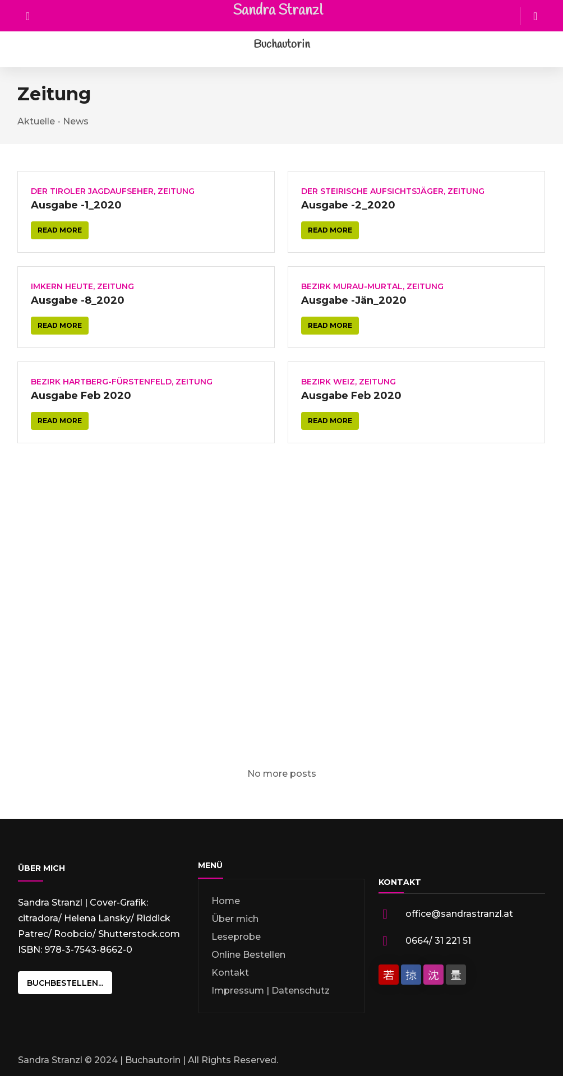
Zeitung (176, 191)
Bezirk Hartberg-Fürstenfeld (101, 382)
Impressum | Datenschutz (270, 990)
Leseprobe (236, 936)
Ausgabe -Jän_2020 (354, 300)
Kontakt (230, 972)
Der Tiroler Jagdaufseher (92, 191)
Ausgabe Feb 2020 (81, 395)
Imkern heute (62, 286)
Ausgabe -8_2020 (77, 300)
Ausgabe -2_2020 (348, 205)
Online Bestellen (248, 954)
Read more (60, 230)
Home (225, 901)
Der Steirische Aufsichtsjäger (372, 191)
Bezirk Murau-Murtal (352, 286)
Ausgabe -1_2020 (76, 205)
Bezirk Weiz (328, 382)
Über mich (235, 918)
